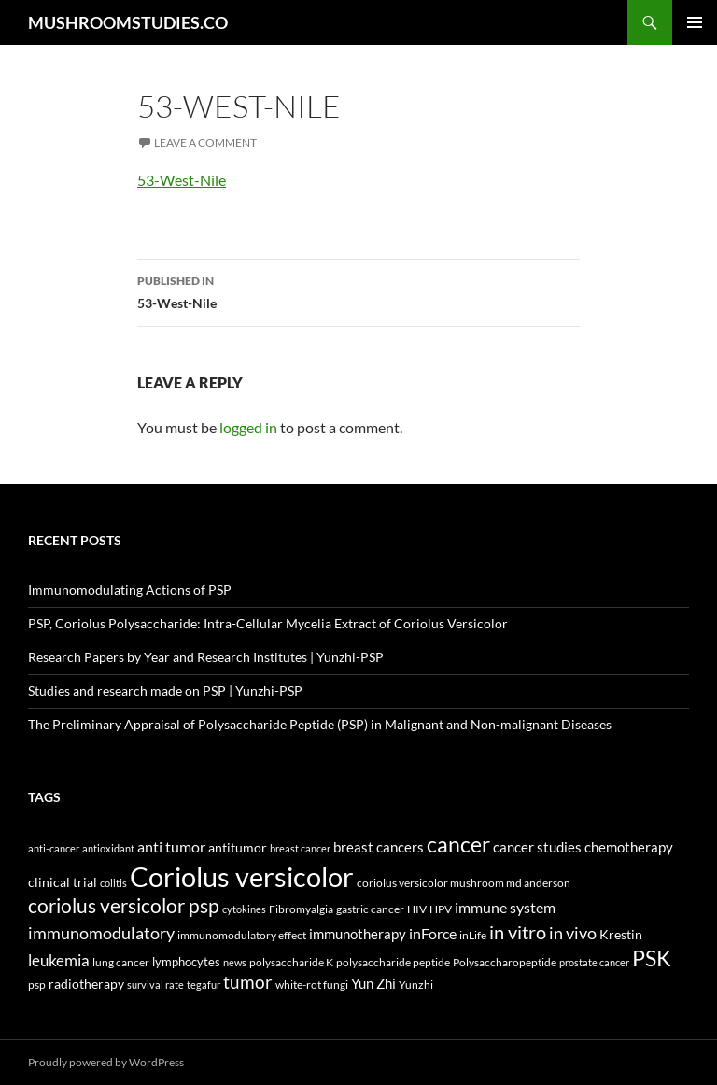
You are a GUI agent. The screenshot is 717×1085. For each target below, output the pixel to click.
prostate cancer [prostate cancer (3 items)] (594, 962)
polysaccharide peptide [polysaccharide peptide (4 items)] (393, 961)
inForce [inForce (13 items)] (433, 933)
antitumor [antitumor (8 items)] (237, 847)
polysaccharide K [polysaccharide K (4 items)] (291, 961)
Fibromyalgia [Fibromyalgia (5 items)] (301, 909)
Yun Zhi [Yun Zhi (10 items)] (373, 983)
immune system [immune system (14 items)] (505, 907)
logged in (248, 427)
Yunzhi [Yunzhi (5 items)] (416, 985)
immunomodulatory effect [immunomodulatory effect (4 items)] (241, 934)
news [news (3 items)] (234, 962)
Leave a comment (205, 142)
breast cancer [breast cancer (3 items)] (300, 848)
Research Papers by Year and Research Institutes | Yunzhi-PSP (206, 657)
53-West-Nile (181, 180)
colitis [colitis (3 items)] (113, 883)
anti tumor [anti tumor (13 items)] (171, 846)
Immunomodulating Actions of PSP (130, 590)
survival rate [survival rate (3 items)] (155, 985)
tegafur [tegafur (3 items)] (203, 985)
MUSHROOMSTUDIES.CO (128, 22)
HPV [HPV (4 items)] (440, 908)
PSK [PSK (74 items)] (651, 958)
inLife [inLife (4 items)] (472, 934)
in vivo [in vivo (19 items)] (573, 933)
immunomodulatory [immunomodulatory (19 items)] (101, 933)
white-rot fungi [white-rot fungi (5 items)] (311, 985)
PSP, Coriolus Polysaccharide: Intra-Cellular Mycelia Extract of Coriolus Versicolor (268, 623)
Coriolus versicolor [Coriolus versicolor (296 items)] (242, 876)
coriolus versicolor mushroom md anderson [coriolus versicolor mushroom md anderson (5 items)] (463, 883)
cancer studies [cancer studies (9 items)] (537, 847)
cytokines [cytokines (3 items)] (244, 909)
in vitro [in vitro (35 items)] (517, 932)
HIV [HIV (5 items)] (417, 909)
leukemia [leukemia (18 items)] (59, 960)
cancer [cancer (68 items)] (458, 844)
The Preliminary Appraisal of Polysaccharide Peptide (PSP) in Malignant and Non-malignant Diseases (320, 724)
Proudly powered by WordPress (106, 1062)
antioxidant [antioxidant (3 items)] (108, 848)
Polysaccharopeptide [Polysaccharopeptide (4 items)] (504, 961)
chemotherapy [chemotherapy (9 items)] (628, 847)
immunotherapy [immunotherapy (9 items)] (357, 934)
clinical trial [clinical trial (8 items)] (62, 882)
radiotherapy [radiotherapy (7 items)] (86, 984)
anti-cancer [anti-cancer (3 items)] (53, 848)
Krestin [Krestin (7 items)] (620, 934)
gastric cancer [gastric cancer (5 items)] (370, 909)
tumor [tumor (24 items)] (248, 982)
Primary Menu (694, 22)
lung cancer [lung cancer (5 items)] (120, 962)
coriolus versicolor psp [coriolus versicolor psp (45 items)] (123, 906)
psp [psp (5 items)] (37, 985)
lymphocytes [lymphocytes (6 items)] (186, 961)
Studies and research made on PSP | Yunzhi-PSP (165, 690)
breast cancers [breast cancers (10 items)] (378, 846)
